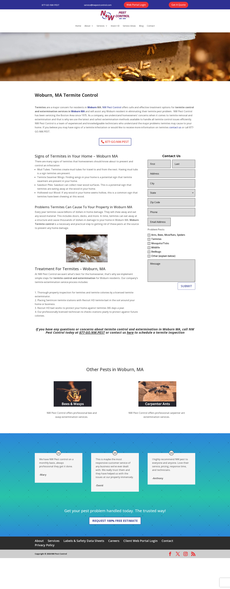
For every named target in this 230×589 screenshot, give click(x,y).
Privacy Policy (45, 545)
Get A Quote (178, 4)
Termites (154, 239)
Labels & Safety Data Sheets (83, 541)
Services (101, 25)
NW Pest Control (111, 107)
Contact (151, 25)
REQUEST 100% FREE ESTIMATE (115, 521)
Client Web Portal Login (140, 541)
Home (78, 25)
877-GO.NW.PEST (117, 142)
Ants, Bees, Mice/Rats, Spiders (166, 234)
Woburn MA (78, 111)
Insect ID (115, 25)
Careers (113, 541)
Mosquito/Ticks (158, 243)
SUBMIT (186, 286)
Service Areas (129, 25)
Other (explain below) (161, 256)
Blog (141, 25)
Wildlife (154, 247)
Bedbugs (154, 251)
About (87, 25)
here (130, 332)
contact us (175, 127)
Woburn (92, 107)
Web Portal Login (136, 4)
